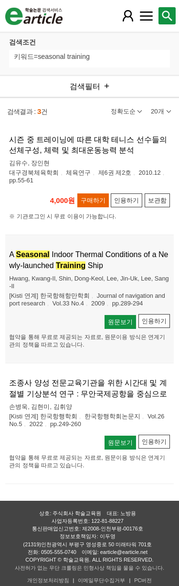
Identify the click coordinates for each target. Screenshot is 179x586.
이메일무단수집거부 (101, 580)
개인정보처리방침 (48, 580)
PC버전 (143, 580)
